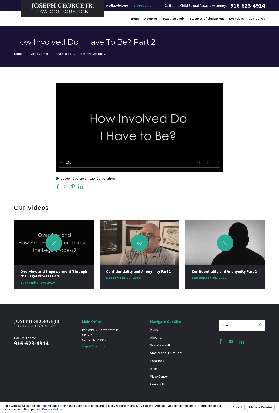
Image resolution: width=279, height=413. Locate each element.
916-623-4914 (247, 5)
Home (154, 330)
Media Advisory (117, 5)
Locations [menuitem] (236, 18)
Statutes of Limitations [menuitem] (207, 18)
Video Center (143, 5)
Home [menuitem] (135, 18)
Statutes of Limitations (166, 353)
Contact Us (158, 384)
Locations (157, 361)
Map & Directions (94, 346)
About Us (156, 337)
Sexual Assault (160, 345)
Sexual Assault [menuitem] (173, 18)
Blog (153, 369)
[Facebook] (221, 341)
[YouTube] (231, 341)
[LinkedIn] (241, 341)
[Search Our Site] (260, 325)
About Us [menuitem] (151, 18)
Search (226, 325)
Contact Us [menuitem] (257, 18)
